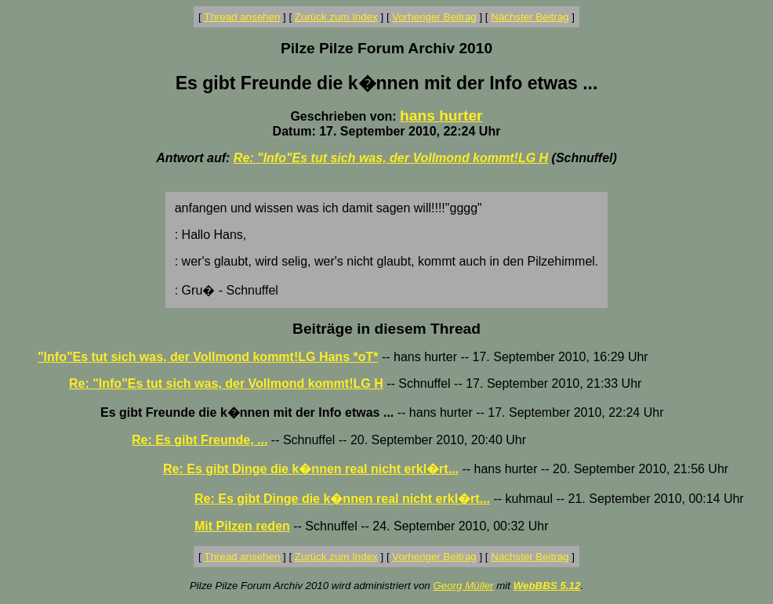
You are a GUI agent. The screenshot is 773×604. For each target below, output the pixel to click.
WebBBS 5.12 (547, 585)
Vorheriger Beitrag (434, 17)
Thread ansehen (242, 17)
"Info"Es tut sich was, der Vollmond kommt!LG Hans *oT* (208, 356)
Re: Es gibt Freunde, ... (199, 440)
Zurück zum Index (336, 17)
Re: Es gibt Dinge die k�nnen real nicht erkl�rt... (311, 469)
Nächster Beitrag (529, 17)
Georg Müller (463, 585)
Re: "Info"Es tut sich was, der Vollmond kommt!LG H (391, 158)
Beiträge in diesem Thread (386, 328)
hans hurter (441, 115)
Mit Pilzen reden (242, 526)
